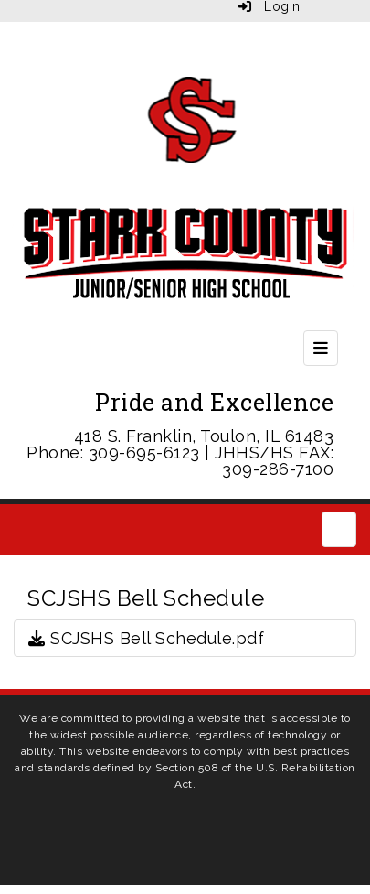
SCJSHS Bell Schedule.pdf (146, 638)
